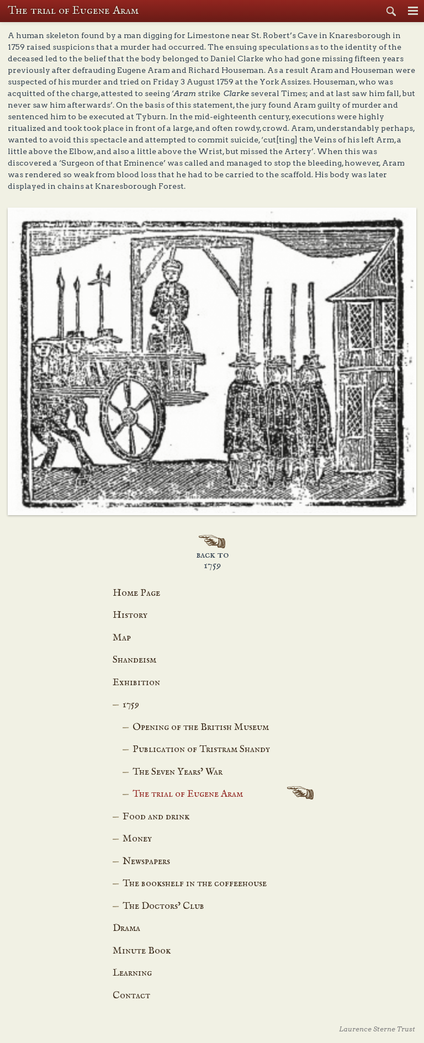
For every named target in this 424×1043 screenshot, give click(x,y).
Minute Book (142, 951)
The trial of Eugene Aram (187, 794)
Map (122, 638)
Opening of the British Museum (200, 727)
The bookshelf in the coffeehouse (195, 883)
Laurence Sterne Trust (377, 1029)
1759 (131, 704)
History (130, 615)
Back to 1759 (212, 560)
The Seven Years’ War (177, 772)
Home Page (136, 593)
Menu (413, 11)
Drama (126, 928)
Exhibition (136, 682)
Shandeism (134, 660)
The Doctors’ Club (163, 906)
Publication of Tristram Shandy (201, 749)
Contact (131, 995)
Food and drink (156, 817)
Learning (132, 973)
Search (391, 11)
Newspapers (146, 861)
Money (137, 839)
